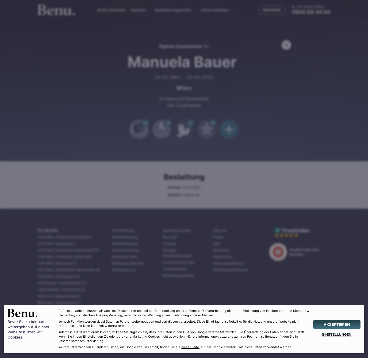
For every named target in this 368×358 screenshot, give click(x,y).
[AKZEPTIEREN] (336, 324)
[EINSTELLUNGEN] (336, 334)
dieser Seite (190, 347)
